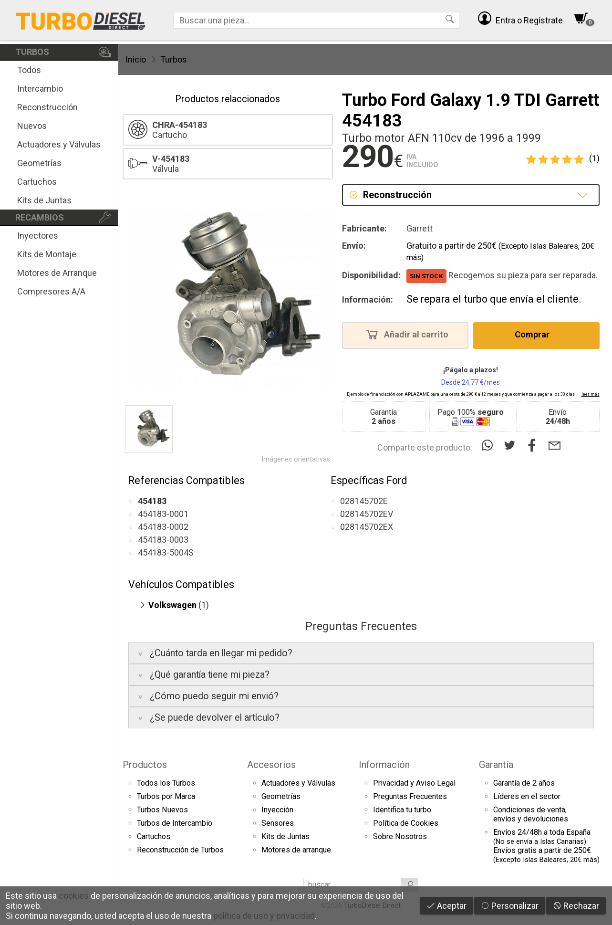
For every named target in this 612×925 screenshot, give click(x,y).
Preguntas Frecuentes (410, 796)
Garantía (496, 764)
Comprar (535, 334)
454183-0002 (163, 527)
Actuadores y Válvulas (59, 144)
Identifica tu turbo (402, 809)
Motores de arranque (296, 849)
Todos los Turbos (166, 783)
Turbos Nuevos (162, 809)
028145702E (364, 501)
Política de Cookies (405, 823)
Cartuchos (37, 182)
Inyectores (37, 236)
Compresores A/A (51, 291)
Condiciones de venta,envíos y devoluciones (530, 814)
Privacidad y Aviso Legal (414, 783)
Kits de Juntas (44, 200)
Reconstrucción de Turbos (180, 849)
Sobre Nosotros (400, 836)
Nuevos (32, 126)
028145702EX (366, 527)
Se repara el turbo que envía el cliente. (493, 299)
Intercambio (40, 89)
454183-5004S (166, 552)
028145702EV (366, 514)
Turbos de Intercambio (174, 823)
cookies (74, 896)
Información (384, 764)
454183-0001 (163, 514)
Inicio (135, 59)
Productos (145, 764)
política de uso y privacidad (264, 916)
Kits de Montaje (46, 254)
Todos (29, 70)
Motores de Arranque (57, 273)
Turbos (173, 59)
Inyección (277, 809)
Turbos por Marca (166, 796)
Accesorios (271, 764)
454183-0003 (163, 540)
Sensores (277, 823)
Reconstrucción (47, 107)
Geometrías (39, 163)
